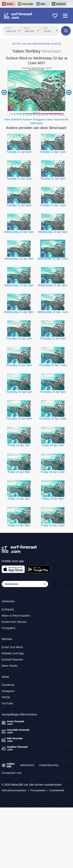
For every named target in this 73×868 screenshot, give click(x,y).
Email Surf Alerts (12, 646)
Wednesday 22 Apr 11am (52, 258)
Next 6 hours (68, 92)
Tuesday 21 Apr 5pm (52, 178)
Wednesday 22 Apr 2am (18, 231)
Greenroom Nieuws (14, 621)
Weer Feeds (9, 665)
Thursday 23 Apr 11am (53, 365)
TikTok (6, 697)
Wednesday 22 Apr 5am (52, 231)
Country (8, 28)
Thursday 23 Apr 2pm (19, 391)
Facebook (8, 684)
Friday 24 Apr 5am (53, 445)
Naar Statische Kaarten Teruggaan (25, 119)
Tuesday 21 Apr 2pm (19, 178)
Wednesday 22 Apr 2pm (18, 285)
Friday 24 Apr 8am (19, 471)
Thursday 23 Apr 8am (19, 365)
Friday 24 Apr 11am (53, 471)
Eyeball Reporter (12, 659)
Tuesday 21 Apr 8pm (19, 205)
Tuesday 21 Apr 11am (53, 151)
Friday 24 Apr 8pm (19, 525)
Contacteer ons (11, 772)
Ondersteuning (48, 764)
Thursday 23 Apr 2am (19, 338)
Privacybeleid (37, 790)
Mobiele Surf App (13, 653)
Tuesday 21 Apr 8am (19, 151)
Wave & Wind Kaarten (16, 615)
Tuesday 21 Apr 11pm (53, 205)
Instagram (8, 690)
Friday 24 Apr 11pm (53, 525)
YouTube (7, 703)
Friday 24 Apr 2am (19, 445)
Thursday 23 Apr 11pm (53, 418)
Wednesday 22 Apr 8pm (18, 312)
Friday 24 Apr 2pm (19, 498)
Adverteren (27, 764)
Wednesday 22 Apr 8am (18, 258)
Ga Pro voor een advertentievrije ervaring (36, 43)
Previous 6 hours (4, 92)
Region (27, 28)
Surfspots (8, 609)
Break (45, 28)
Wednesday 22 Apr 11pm (52, 312)
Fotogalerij (8, 628)
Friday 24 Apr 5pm (53, 498)
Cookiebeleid (56, 790)
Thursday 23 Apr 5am (53, 338)
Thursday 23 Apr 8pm (19, 418)
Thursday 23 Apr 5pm (53, 391)
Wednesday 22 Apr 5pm (52, 285)
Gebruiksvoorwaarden (14, 790)
